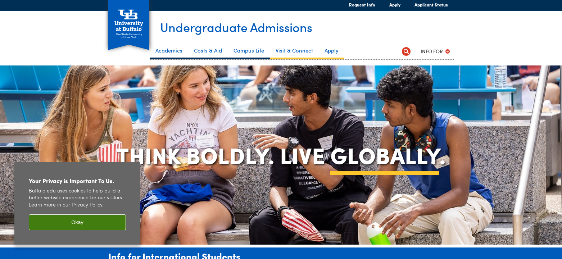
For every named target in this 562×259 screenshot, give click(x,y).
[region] (77, 203)
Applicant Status (431, 4)
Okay (77, 222)
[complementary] (484, 205)
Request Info (362, 4)
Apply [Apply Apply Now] (391, 4)
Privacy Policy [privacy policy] (87, 205)
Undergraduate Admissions (242, 27)
